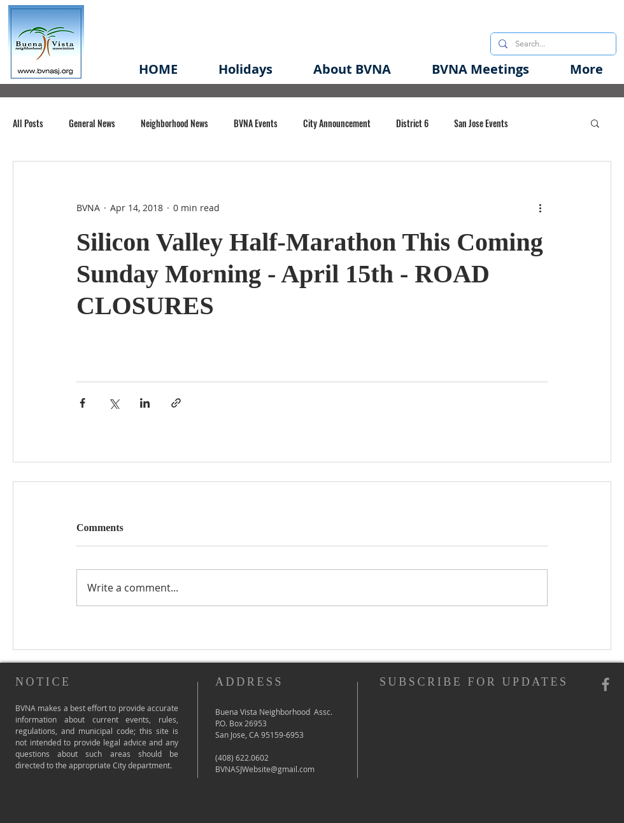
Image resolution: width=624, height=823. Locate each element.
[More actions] (540, 207)
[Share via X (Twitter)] (114, 403)
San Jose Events (481, 123)
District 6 (412, 123)
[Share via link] (176, 403)
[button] (352, 69)
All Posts (28, 123)
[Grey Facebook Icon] (605, 684)
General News (92, 123)
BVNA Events (256, 123)
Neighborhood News (174, 123)
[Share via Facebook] (82, 403)
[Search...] (552, 44)
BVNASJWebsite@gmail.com (265, 769)
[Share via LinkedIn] (145, 403)
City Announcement (337, 123)
